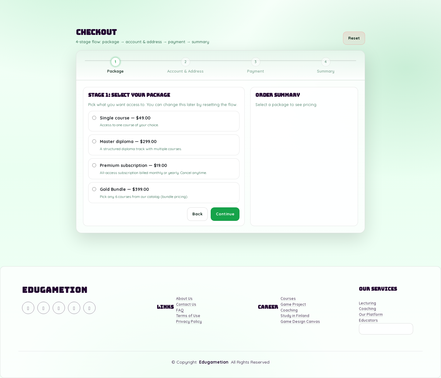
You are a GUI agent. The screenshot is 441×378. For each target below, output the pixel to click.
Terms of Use (188, 316)
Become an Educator (386, 328)
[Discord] (28, 308)
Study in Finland (295, 316)
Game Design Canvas (300, 322)
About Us (184, 299)
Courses (288, 299)
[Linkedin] (89, 308)
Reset (354, 38)
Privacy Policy (189, 322)
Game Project (293, 305)
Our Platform (371, 315)
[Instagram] (59, 308)
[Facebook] (74, 308)
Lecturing (367, 303)
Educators (368, 321)
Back (197, 213)
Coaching (289, 310)
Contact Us (186, 305)
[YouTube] (43, 308)
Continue (225, 213)
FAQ (180, 310)
